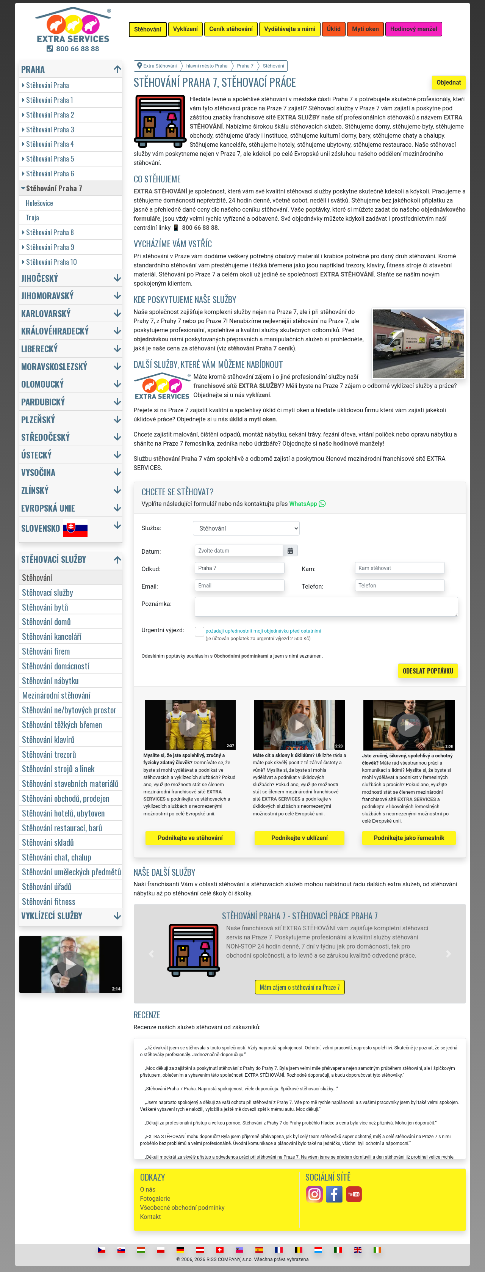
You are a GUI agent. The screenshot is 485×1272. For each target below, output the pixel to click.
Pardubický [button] (43, 401)
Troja (32, 217)
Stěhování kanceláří (51, 636)
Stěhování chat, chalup (56, 856)
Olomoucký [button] (42, 383)
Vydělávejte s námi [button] (289, 29)
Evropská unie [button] (48, 507)
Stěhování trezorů (49, 753)
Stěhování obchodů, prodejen (66, 797)
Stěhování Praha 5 (48, 158)
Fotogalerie (155, 1198)
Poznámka (156, 604)
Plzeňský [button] (38, 419)
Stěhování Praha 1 (47, 99)
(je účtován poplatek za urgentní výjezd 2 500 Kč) (258, 638)
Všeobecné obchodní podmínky (182, 1207)
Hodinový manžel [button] (413, 29)
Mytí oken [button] (365, 29)
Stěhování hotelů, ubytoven (63, 812)
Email (149, 586)
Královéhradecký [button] (55, 330)
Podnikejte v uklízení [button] (299, 838)
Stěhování (37, 577)
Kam (308, 569)
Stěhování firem (46, 650)
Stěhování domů (46, 621)
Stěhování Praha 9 (48, 246)
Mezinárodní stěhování (56, 694)
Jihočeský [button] (39, 278)
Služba (151, 528)
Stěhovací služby (47, 592)
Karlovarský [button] (45, 313)
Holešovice (39, 202)
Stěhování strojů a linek (58, 768)
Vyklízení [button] (185, 29)
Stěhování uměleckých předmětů (71, 871)
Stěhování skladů (48, 841)
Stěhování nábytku (50, 680)
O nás (148, 1189)
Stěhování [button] (147, 29)
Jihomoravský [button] (47, 295)
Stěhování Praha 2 (48, 114)
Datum (151, 551)
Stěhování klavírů (48, 739)
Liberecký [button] (39, 348)
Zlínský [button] (34, 490)
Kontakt (150, 1216)
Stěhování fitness (48, 901)
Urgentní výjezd (162, 630)
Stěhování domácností (55, 665)
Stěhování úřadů (47, 886)
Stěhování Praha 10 (49, 261)
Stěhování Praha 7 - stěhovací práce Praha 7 (300, 915)
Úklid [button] (334, 29)
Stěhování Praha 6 (48, 173)
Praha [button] (33, 69)
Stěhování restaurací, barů (62, 827)
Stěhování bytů (45, 606)
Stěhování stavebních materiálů (70, 783)
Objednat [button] (448, 82)
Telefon (312, 586)
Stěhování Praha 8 (48, 231)
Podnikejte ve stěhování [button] (190, 838)
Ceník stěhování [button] (231, 29)
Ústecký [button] (36, 454)
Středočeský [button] (45, 436)
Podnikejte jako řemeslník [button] (409, 838)
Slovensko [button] (54, 528)
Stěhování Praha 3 (48, 129)
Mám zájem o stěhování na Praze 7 (300, 987)
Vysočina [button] (38, 472)
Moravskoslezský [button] (54, 366)
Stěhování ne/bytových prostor (69, 709)
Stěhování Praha (45, 84)
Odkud (150, 569)
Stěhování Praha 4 (48, 143)
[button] (151, 954)
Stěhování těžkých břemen (62, 724)
